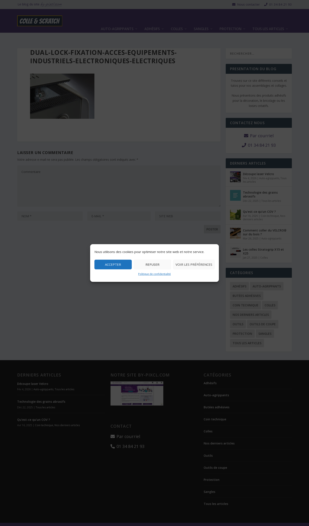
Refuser (152, 264)
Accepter (113, 264)
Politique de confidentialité (154, 274)
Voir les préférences (194, 264)
